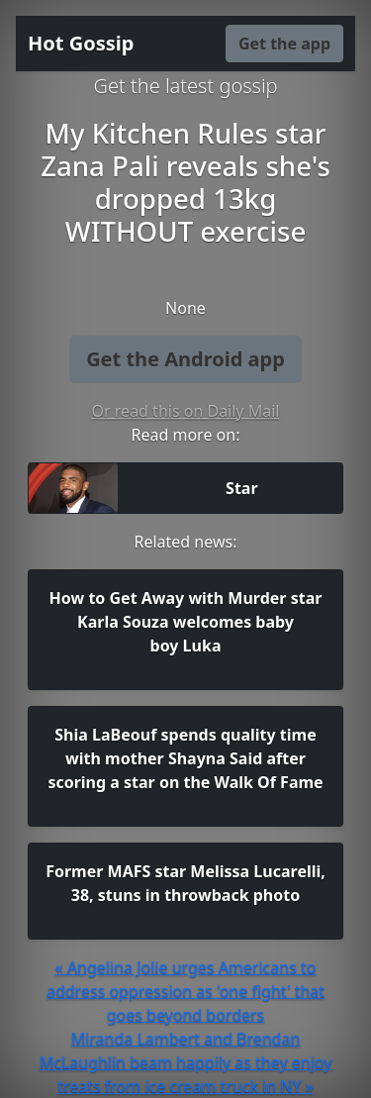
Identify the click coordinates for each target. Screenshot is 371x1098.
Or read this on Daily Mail (186, 411)
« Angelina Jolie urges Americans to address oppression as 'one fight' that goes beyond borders (185, 991)
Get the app (284, 43)
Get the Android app (185, 359)
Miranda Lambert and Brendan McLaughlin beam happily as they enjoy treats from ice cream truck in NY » (186, 1062)
